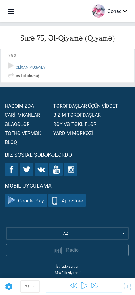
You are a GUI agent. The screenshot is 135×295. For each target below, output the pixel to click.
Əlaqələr (17, 124)
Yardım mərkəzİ (73, 133)
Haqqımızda (19, 106)
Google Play (26, 200)
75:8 (12, 55)
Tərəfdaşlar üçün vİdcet (85, 106)
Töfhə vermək (23, 133)
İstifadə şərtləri (68, 266)
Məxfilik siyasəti (68, 272)
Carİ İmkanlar (22, 115)
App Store (67, 200)
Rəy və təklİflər (75, 124)
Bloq (11, 142)
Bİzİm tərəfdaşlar (77, 115)
